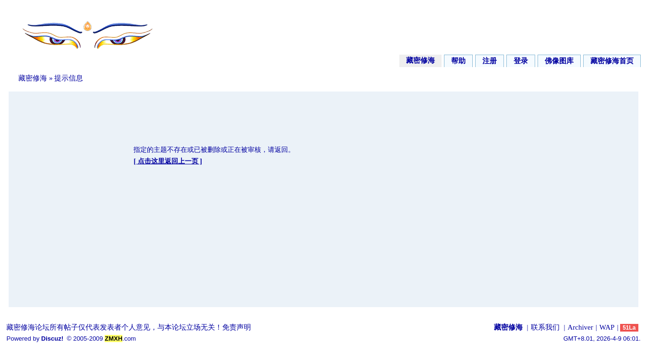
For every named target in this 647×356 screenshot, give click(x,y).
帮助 (458, 61)
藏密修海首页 (612, 61)
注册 (489, 61)
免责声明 (236, 327)
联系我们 (545, 327)
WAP (607, 327)
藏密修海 (420, 60)
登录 (521, 61)
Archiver (580, 327)
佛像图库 (559, 61)
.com (120, 338)
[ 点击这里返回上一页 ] (167, 161)
